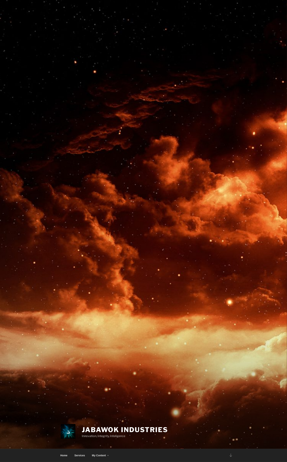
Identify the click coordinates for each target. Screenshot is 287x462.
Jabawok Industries (125, 430)
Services (79, 455)
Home (64, 455)
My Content (100, 455)
